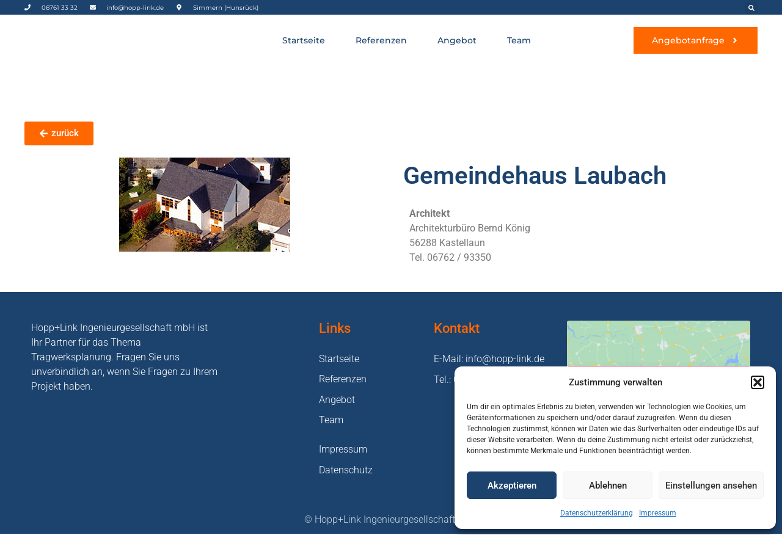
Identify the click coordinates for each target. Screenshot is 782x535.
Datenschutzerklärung (596, 513)
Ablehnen (608, 485)
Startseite (303, 40)
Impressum (657, 513)
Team (519, 40)
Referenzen (381, 40)
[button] (757, 382)
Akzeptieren (512, 485)
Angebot (457, 40)
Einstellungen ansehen (711, 485)
